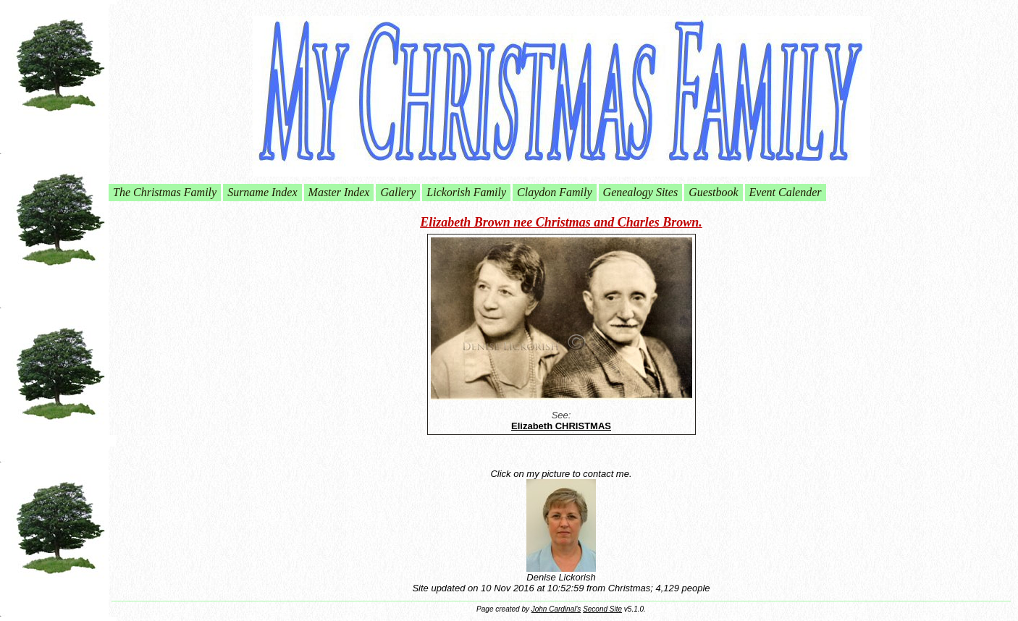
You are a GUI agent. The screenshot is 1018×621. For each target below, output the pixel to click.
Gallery (398, 192)
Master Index (339, 192)
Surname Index (262, 192)
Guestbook (713, 192)
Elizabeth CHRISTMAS (561, 426)
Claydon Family (554, 192)
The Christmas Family (164, 192)
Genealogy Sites (640, 192)
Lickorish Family (466, 192)
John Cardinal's (556, 609)
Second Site (602, 609)
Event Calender (785, 192)
